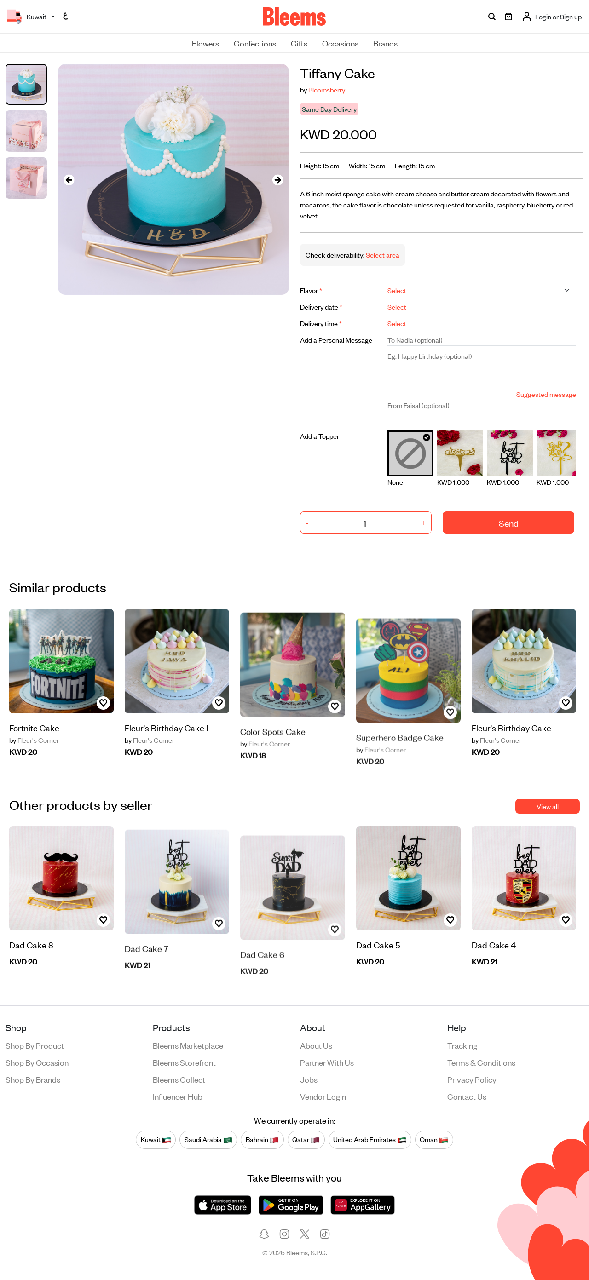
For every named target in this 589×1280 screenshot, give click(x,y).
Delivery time (321, 323)
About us (316, 1044)
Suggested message (546, 394)
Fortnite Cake (34, 734)
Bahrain (262, 1139)
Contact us (466, 1096)
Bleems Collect (179, 1079)
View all (548, 806)
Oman (434, 1139)
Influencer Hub (177, 1096)
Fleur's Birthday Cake (511, 734)
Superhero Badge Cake (400, 763)
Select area (381, 254)
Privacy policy (472, 1079)
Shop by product (35, 1044)
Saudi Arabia (208, 1139)
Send (509, 522)
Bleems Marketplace (188, 1044)
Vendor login (323, 1096)
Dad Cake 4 (494, 973)
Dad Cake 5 (378, 951)
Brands (385, 42)
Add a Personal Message (336, 339)
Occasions (340, 42)
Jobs (309, 1079)
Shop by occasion (37, 1062)
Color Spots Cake (273, 762)
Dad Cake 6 (262, 981)
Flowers (205, 42)
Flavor (311, 290)
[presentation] (69, 179)
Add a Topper (319, 436)
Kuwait (156, 1139)
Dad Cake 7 (146, 979)
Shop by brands (33, 1079)
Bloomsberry (326, 89)
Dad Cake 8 (31, 973)
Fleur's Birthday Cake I (166, 756)
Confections (255, 42)
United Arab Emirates (369, 1139)
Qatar (306, 1139)
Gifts (299, 42)
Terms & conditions (481, 1062)
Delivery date (321, 306)
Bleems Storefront (184, 1062)
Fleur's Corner (34, 747)
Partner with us (327, 1062)
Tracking (462, 1044)
